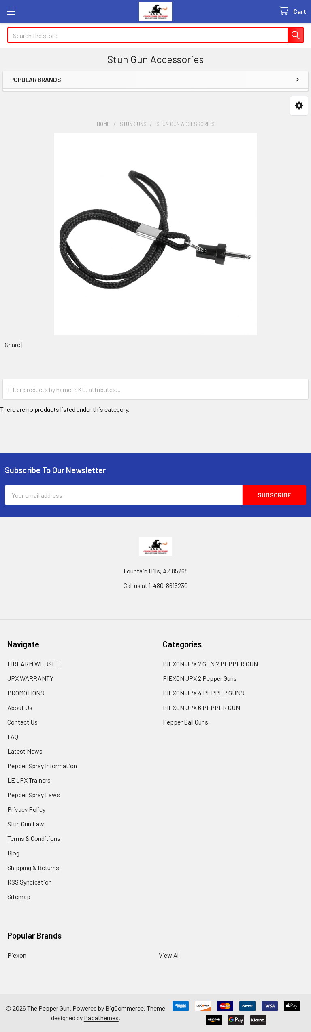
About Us (19, 707)
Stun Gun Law (25, 824)
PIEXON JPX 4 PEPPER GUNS (203, 693)
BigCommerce (124, 1008)
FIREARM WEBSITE (34, 664)
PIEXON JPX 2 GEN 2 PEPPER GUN (210, 664)
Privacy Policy (26, 809)
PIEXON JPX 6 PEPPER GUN (201, 707)
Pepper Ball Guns (185, 722)
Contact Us (22, 722)
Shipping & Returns (33, 867)
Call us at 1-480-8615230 (156, 585)
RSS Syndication (29, 882)
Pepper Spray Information (42, 765)
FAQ (12, 736)
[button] (299, 106)
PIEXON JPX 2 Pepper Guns (200, 678)
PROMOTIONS (25, 693)
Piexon (16, 955)
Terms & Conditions (33, 838)
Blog (13, 853)
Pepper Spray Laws (33, 794)
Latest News (25, 751)
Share (12, 344)
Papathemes (101, 1017)
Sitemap (18, 896)
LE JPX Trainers (29, 780)
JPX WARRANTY (30, 678)
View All (169, 955)
